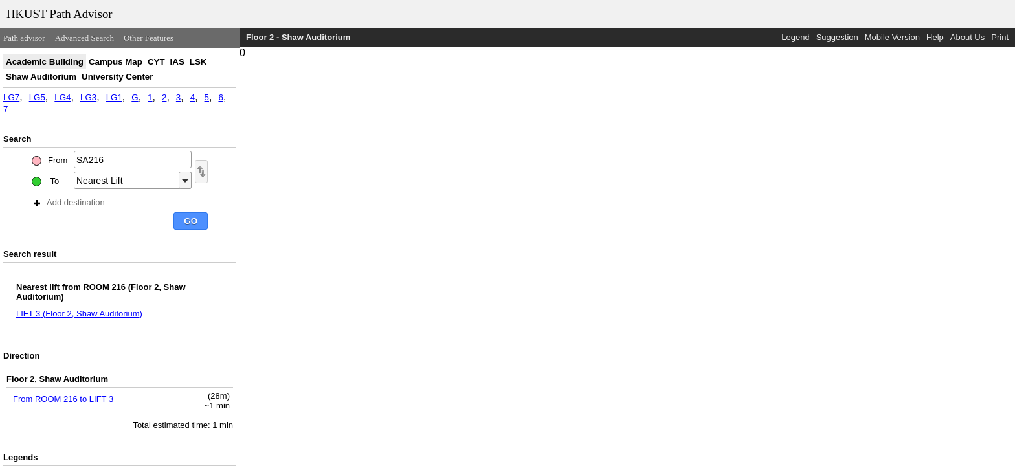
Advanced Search (84, 38)
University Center (117, 77)
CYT (156, 62)
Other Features (148, 38)
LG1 (114, 97)
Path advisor (24, 38)
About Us (967, 37)
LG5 (37, 97)
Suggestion (837, 37)
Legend (795, 37)
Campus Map (115, 62)
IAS (177, 62)
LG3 (88, 97)
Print (1000, 37)
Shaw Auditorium (41, 77)
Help (935, 37)
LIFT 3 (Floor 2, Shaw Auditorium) (79, 313)
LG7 (11, 97)
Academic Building (45, 62)
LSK (198, 62)
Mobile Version (892, 37)
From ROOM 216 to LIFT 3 (63, 399)
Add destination (69, 202)
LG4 (62, 97)
